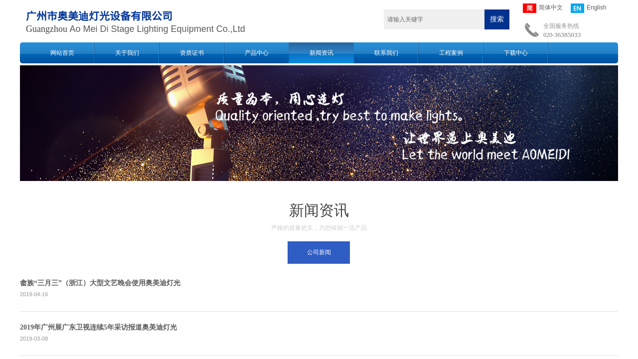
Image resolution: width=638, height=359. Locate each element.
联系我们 (386, 52)
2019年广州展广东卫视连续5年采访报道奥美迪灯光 (98, 327)
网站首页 (62, 52)
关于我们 (127, 52)
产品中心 (257, 52)
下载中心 (516, 52)
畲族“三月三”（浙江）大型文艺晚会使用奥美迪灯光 (100, 283)
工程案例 (451, 52)
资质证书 (192, 52)
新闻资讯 (321, 52)
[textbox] (434, 19)
